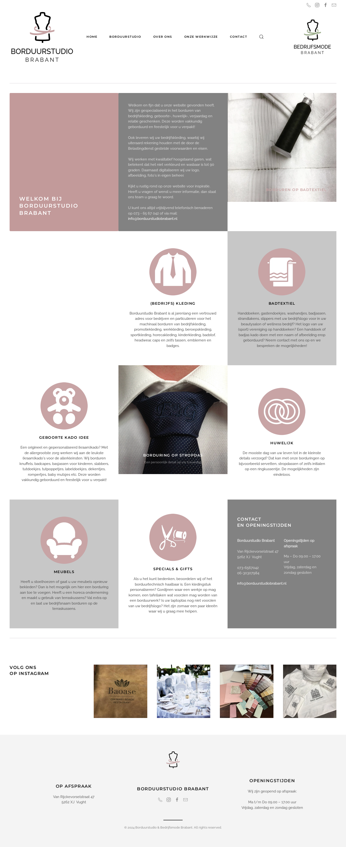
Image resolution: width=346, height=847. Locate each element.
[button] (261, 37)
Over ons (162, 36)
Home (91, 36)
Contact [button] (238, 36)
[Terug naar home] (42, 37)
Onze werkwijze (201, 36)
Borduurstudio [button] (125, 36)
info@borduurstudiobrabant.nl (152, 218)
